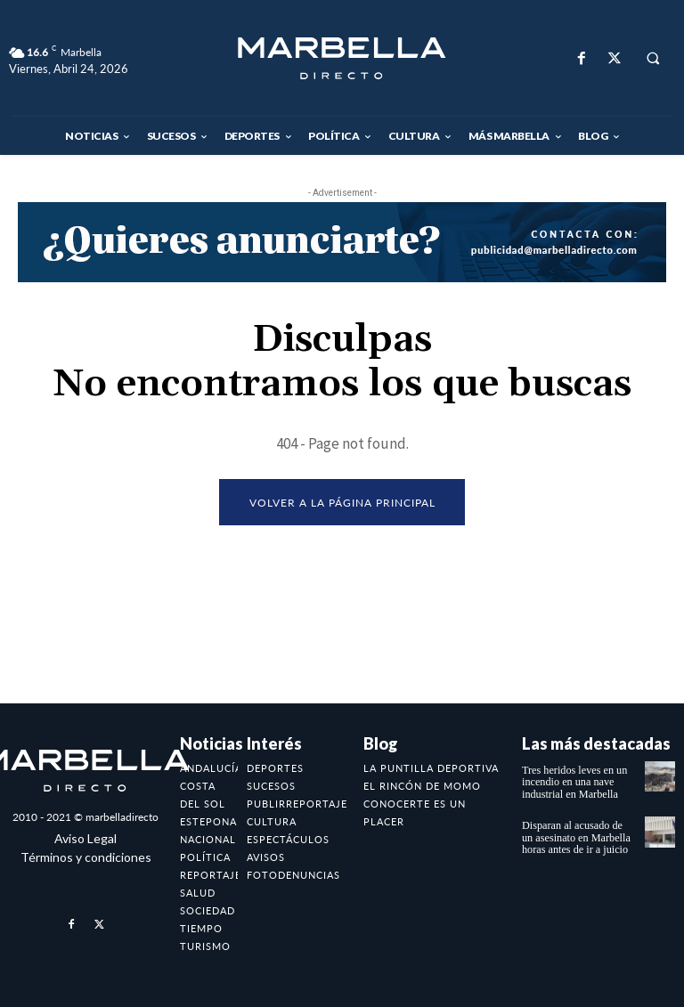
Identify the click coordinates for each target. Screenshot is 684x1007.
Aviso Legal (85, 838)
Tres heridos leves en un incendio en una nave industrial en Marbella (573, 782)
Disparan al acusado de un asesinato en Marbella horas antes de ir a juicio (578, 837)
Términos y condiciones (85, 857)
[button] (653, 59)
